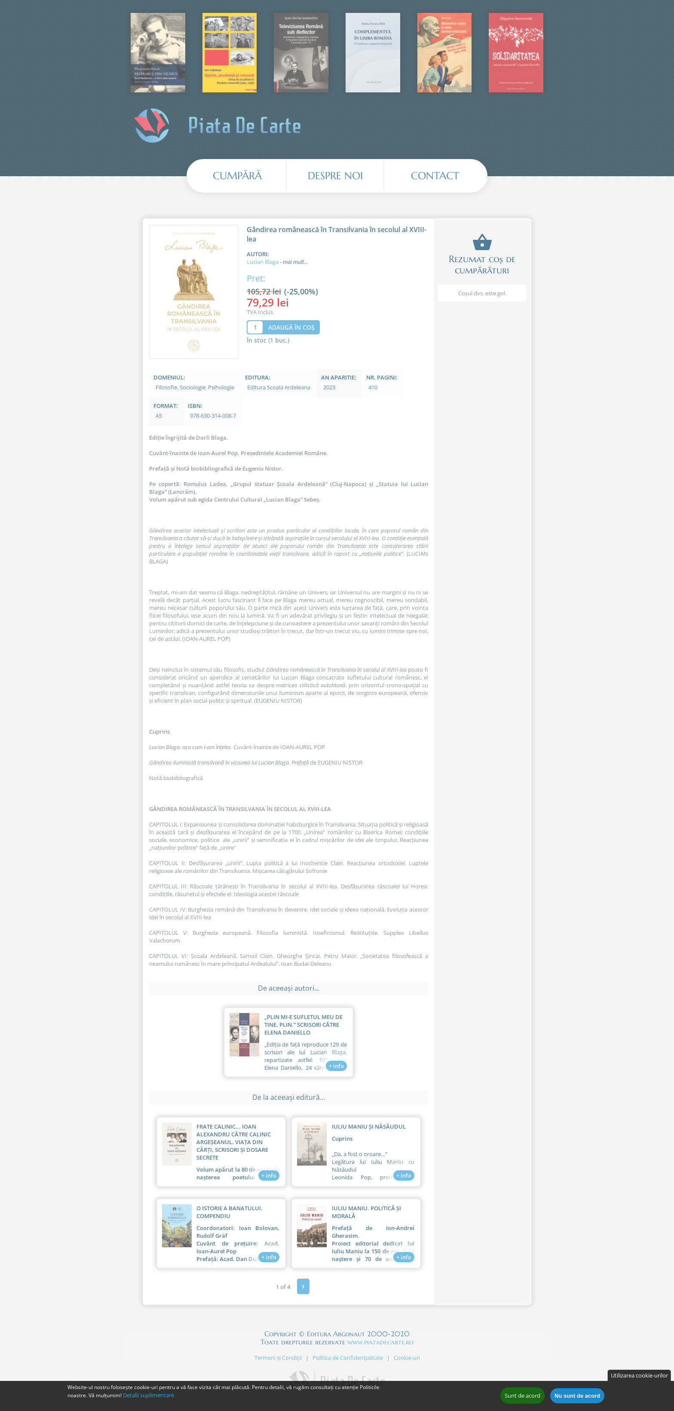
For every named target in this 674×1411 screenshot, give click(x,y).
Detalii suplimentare (148, 1396)
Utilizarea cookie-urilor (639, 1376)
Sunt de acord (522, 1397)
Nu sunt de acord (577, 1397)
